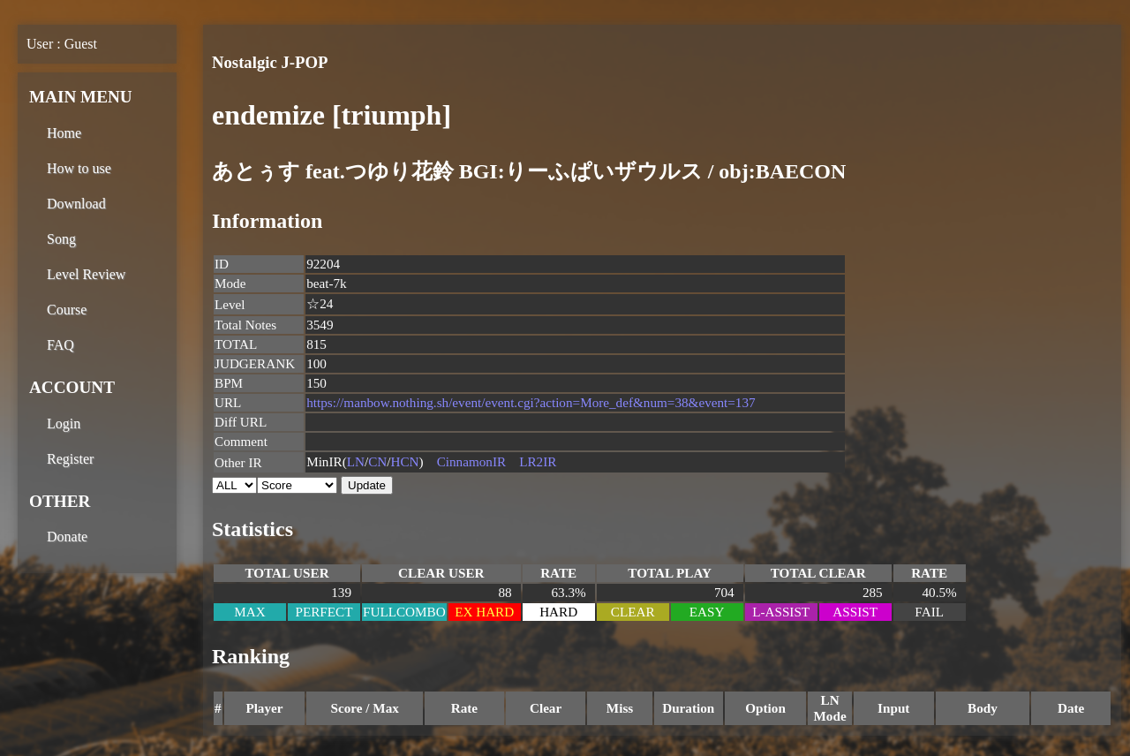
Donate (67, 536)
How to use (79, 168)
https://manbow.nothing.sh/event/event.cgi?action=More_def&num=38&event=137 (531, 402)
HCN (405, 461)
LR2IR (537, 461)
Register (70, 458)
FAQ (60, 344)
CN (377, 461)
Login (63, 423)
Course (67, 309)
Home (64, 132)
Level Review (86, 274)
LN (356, 461)
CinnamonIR (471, 461)
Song (61, 238)
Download (76, 203)
